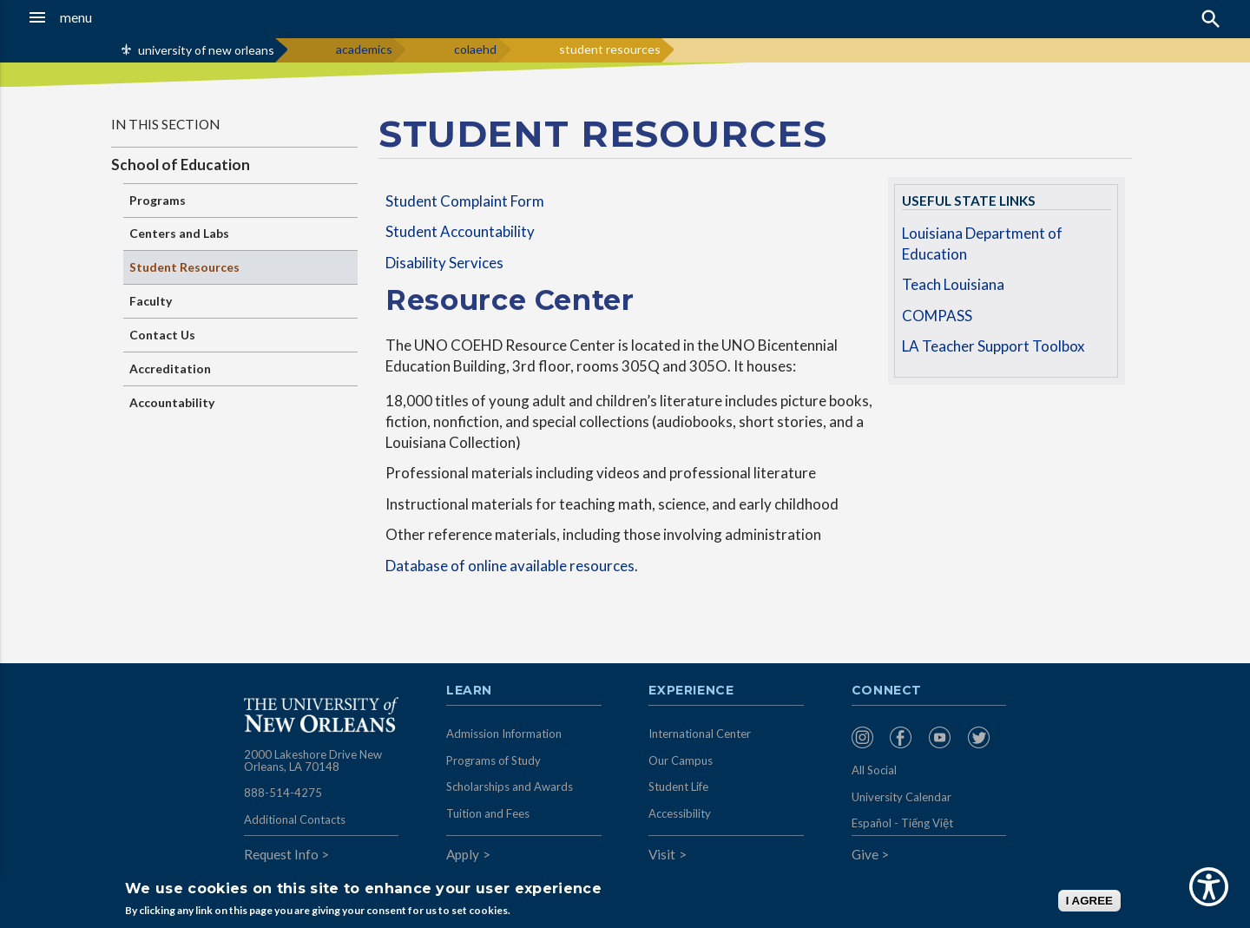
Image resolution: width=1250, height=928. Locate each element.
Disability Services (444, 262)
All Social (874, 770)
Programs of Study (493, 760)
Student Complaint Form (464, 201)
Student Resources (184, 267)
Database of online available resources (510, 565)
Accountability (171, 402)
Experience (691, 691)
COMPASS (937, 315)
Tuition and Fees (488, 813)
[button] (116, 17)
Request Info (281, 854)
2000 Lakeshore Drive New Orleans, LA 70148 (313, 760)
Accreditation (170, 368)
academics (364, 49)
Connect (887, 691)
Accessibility (679, 813)
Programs (157, 200)
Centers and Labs (179, 233)
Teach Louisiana (953, 284)
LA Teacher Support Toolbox (993, 346)
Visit (661, 854)
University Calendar (901, 797)
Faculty (150, 300)
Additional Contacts (294, 819)
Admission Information (504, 733)
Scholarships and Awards (509, 786)
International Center (699, 733)
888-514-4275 (283, 793)
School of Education (180, 164)
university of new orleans (206, 50)
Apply (462, 854)
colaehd (475, 49)
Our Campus (680, 760)
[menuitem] (867, 737)
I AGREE (1089, 900)
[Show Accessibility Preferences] (1209, 887)
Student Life (678, 786)
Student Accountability (460, 231)
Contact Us (162, 334)
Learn (469, 691)
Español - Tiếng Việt (902, 823)
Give (865, 854)
